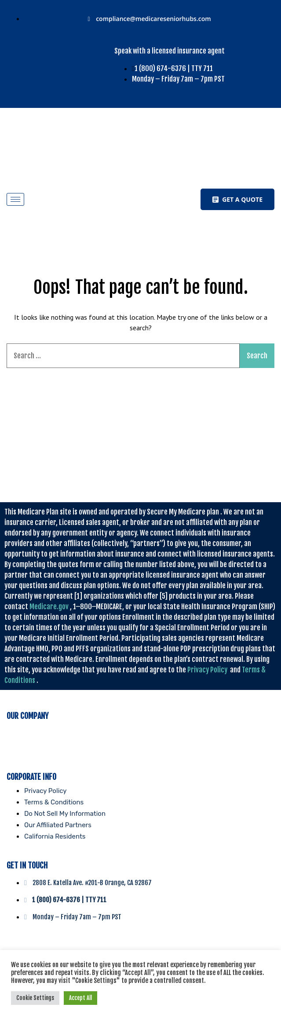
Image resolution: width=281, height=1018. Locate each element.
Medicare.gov (49, 606)
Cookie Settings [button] (35, 997)
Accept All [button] (80, 997)
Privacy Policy (207, 669)
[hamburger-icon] (15, 199)
